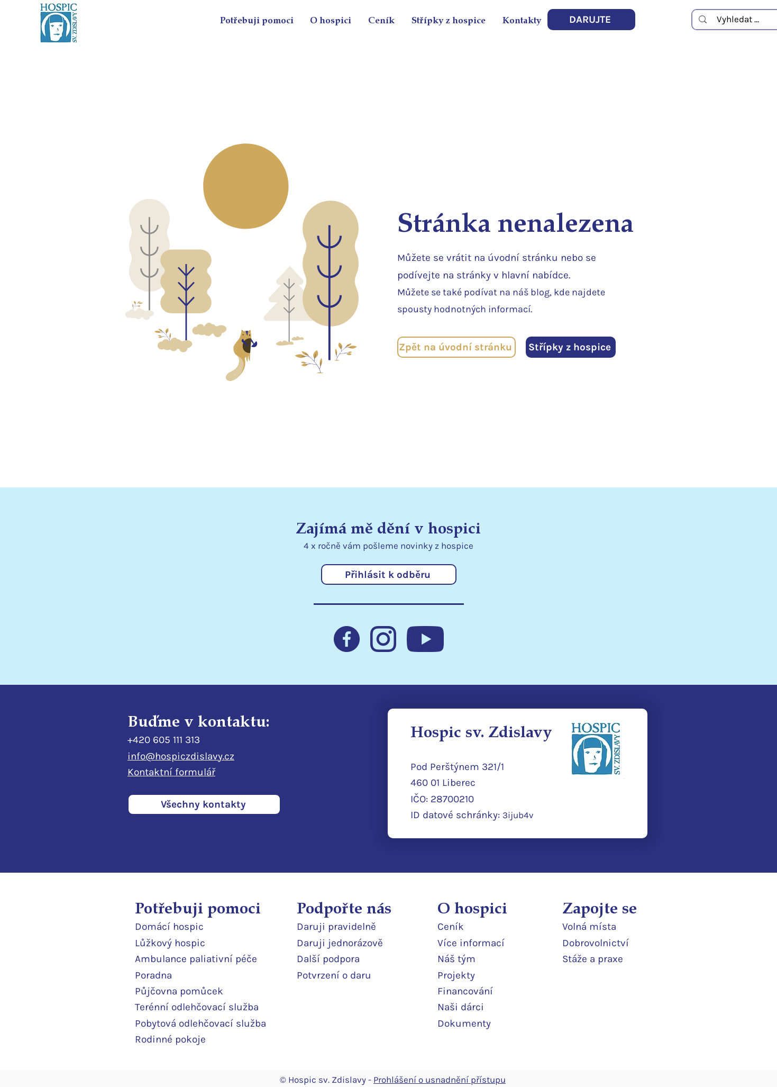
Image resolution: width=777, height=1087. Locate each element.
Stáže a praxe (592, 959)
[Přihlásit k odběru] (388, 574)
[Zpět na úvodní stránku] (456, 347)
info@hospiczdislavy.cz (180, 756)
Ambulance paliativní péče (196, 959)
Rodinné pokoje (170, 1039)
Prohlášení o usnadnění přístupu (439, 1079)
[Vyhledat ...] (738, 19)
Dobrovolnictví (595, 943)
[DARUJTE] (591, 19)
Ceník (450, 926)
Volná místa (589, 926)
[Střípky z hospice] (571, 347)
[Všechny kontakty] (204, 804)
